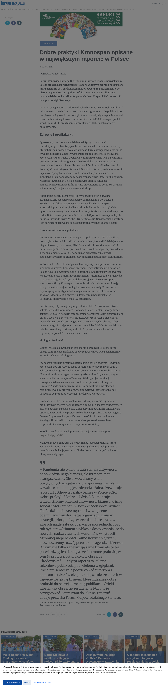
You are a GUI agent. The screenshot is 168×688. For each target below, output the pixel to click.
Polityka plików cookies (42, 682)
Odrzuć (27, 682)
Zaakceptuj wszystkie (12, 682)
